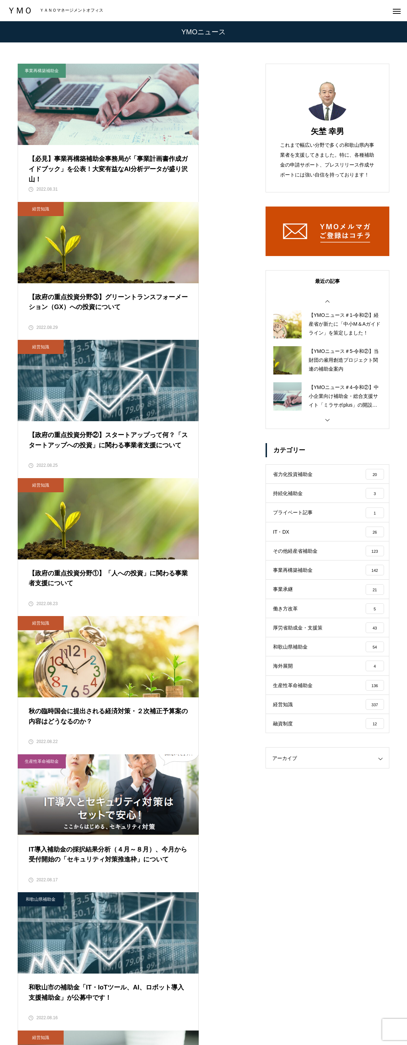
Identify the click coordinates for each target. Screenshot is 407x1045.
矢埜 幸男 (327, 131)
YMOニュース (210, 1013)
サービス (132, 1013)
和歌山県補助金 (41, 529)
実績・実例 (168, 1013)
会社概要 (98, 1013)
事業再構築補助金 (42, 70)
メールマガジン (257, 1013)
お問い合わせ (304, 1013)
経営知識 (164, 70)
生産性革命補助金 (166, 376)
